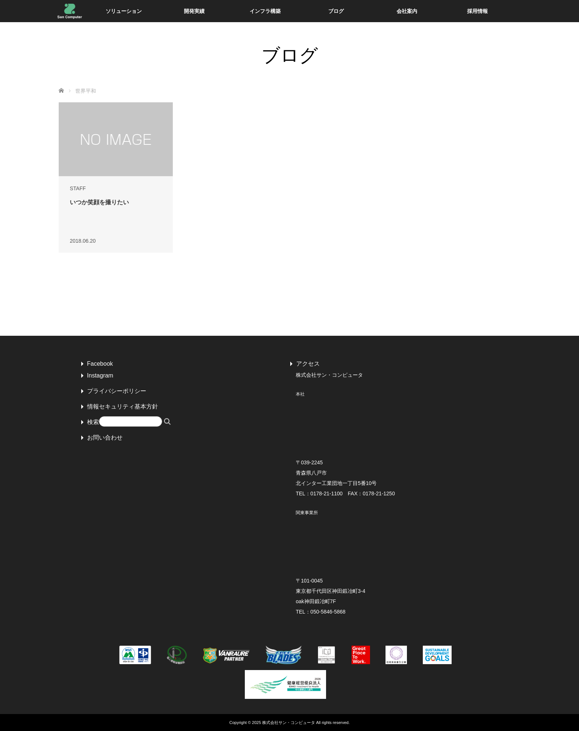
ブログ (336, 11)
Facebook (100, 364)
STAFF (78, 188)
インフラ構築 (265, 11)
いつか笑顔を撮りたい (99, 202)
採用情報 (477, 11)
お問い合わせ (105, 437)
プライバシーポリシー (116, 391)
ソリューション (124, 11)
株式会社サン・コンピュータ (288, 722)
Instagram (100, 375)
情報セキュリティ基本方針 (122, 406)
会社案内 (407, 11)
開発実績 (194, 11)
